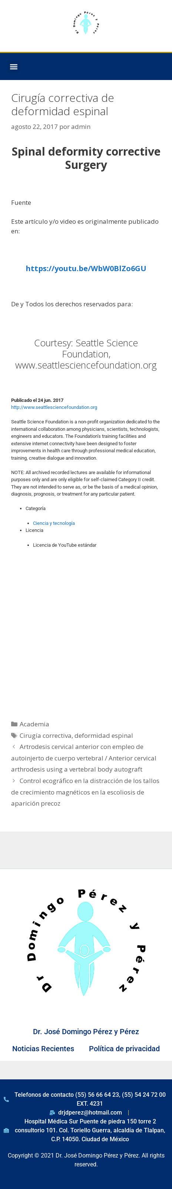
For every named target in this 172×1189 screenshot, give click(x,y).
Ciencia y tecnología (54, 523)
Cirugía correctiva (46, 735)
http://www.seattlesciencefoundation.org (54, 407)
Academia (34, 724)
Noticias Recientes (43, 1048)
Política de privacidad (124, 1048)
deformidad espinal (104, 735)
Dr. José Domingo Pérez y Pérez (86, 1031)
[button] (13, 66)
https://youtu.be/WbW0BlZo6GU (86, 268)
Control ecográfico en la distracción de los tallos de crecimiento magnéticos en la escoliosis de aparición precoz (85, 791)
